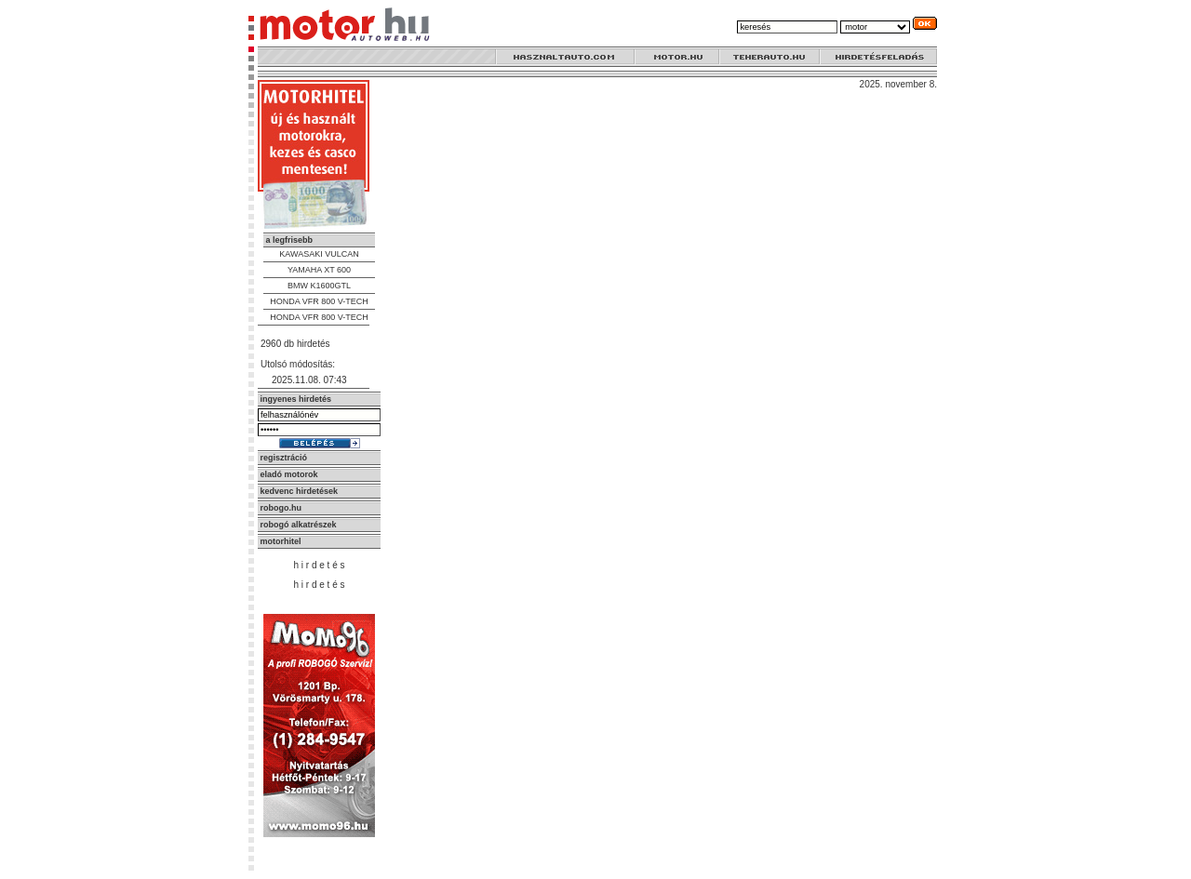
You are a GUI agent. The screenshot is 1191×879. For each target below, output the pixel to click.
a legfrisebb (290, 240)
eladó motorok (289, 474)
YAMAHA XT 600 (319, 269)
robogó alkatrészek (299, 524)
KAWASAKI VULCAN (318, 254)
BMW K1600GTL (319, 285)
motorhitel (281, 541)
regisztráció (284, 457)
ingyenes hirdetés (296, 399)
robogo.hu (281, 508)
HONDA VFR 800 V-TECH (319, 301)
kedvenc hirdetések (300, 491)
